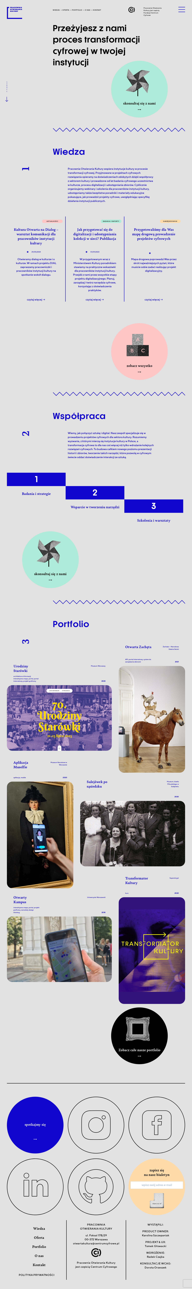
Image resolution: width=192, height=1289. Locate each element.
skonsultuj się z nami (137, 87)
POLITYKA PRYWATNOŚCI (37, 1277)
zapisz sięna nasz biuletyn (157, 1174)
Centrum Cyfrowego (104, 1269)
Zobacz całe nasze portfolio (137, 1036)
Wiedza (56, 10)
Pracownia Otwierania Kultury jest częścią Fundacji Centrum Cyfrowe (153, 11)
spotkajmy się (35, 1126)
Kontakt (97, 10)
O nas (87, 10)
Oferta (65, 10)
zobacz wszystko (137, 352)
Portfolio (77, 10)
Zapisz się (157, 1203)
